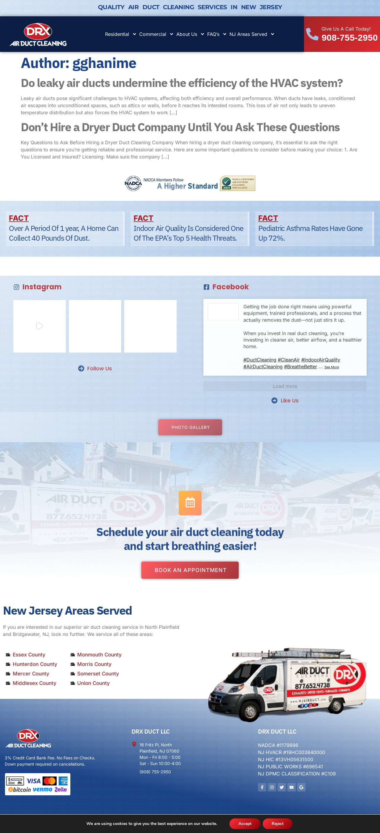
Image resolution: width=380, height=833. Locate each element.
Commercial (156, 34)
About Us (190, 34)
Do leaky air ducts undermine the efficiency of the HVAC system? (182, 82)
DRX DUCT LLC (151, 731)
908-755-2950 (350, 37)
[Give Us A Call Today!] (312, 34)
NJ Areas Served (252, 34)
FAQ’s (217, 34)
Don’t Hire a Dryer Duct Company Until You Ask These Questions (180, 126)
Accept (244, 823)
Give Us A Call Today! (346, 29)
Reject (278, 823)
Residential (121, 34)
